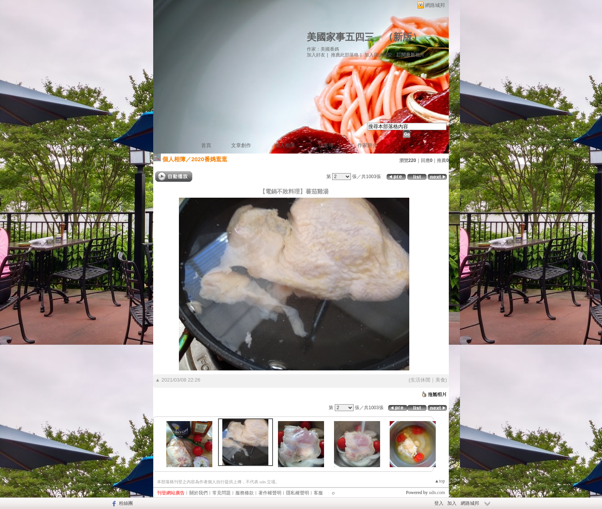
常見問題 (221, 493)
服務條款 (244, 493)
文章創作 (241, 145)
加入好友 (316, 55)
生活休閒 (420, 380)
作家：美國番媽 (323, 49)
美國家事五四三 (340, 37)
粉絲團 (126, 503)
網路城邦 (435, 5)
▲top (440, 481)
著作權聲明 (269, 493)
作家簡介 (367, 145)
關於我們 (198, 493)
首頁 (206, 145)
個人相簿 (285, 145)
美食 (440, 380)
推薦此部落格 (345, 55)
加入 (451, 503)
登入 (438, 503)
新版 (402, 37)
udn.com (437, 492)
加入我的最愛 (378, 55)
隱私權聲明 (297, 493)
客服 (318, 493)
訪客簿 (326, 145)
